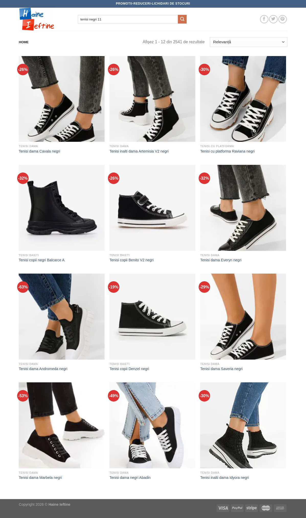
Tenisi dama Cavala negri (39, 151)
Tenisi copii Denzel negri (129, 369)
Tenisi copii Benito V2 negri (131, 260)
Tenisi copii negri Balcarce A (41, 260)
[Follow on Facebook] (264, 19)
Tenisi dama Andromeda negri (43, 369)
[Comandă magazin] (248, 42)
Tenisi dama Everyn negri (221, 260)
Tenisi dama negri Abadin (130, 478)
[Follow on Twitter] (273, 19)
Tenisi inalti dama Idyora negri (224, 478)
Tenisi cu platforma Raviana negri (227, 151)
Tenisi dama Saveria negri (221, 369)
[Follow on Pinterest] (282, 19)
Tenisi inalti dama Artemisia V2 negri (138, 151)
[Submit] (182, 19)
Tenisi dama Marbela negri (40, 478)
